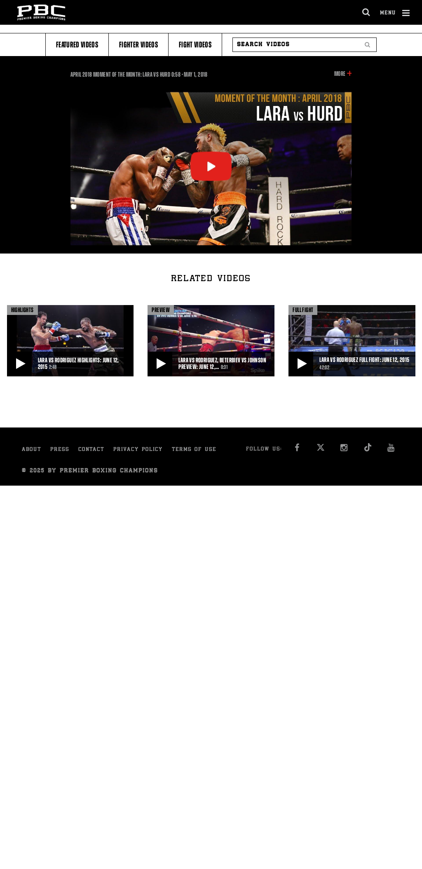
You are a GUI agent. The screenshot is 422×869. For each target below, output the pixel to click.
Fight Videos (195, 44)
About (31, 450)
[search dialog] (366, 12)
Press (59, 450)
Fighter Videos (138, 44)
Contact (91, 450)
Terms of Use (194, 450)
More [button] (339, 74)
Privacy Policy (138, 450)
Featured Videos (77, 44)
